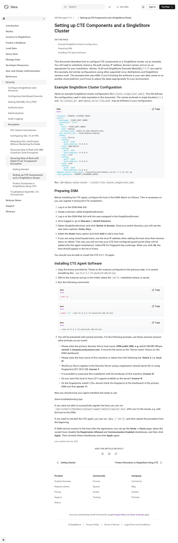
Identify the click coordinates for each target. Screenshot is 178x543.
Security (10, 82)
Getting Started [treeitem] (21, 169)
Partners (136, 510)
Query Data (12, 54)
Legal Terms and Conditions (137, 538)
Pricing (58, 505)
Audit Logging (15, 118)
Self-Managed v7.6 (63, 18)
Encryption (13, 124)
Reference (11, 76)
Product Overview (63, 494)
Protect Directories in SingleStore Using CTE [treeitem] (24, 185)
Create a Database (16, 42)
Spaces (96, 500)
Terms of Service (137, 528)
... (76, 18)
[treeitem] (23, 25)
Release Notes (13, 200)
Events (96, 505)
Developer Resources (17, 65)
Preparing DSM (65, 48)
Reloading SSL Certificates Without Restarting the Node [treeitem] (25, 142)
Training (96, 510)
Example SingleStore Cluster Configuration (77, 44)
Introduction (12, 25)
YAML (58, 109)
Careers (135, 505)
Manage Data (13, 59)
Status (58, 516)
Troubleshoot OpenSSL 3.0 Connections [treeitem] (24, 193)
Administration (16, 113)
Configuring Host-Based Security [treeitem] (25, 96)
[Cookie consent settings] (3, 540)
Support (10, 206)
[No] (109, 467)
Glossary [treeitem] (10, 211)
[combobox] (143, 7)
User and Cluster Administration (23, 71)
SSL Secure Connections (23, 130)
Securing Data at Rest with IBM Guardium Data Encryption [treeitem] (26, 151)
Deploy (9, 31)
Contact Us (137, 494)
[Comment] (116, 467)
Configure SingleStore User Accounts (22, 89)
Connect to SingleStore (18, 37)
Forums (96, 494)
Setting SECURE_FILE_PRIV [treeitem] (22, 102)
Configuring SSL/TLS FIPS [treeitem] (24, 135)
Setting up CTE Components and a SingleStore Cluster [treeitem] (28, 176)
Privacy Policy (120, 528)
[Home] (10, 7)
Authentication (15, 107)
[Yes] (102, 467)
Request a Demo (62, 500)
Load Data (11, 48)
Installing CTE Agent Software (72, 52)
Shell (62, 302)
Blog (134, 500)
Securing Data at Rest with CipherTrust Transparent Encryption (24, 161)
